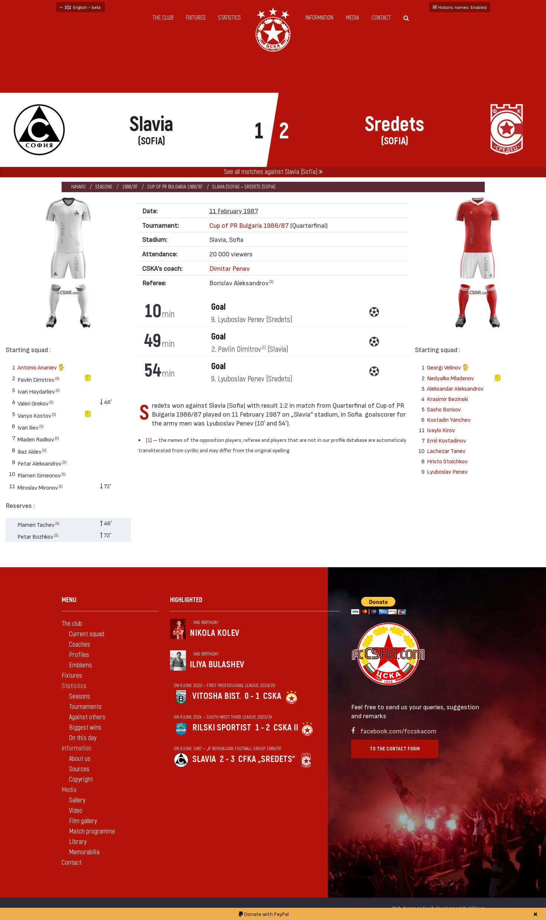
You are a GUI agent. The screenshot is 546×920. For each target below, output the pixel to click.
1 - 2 (262, 727)
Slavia (204, 759)
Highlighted (186, 600)
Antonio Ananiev (41, 368)
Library (77, 842)
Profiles (79, 655)
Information (319, 18)
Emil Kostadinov (446, 440)
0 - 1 (252, 696)
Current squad (86, 634)
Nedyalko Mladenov (450, 377)
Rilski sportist (221, 727)
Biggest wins (85, 727)
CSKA (272, 696)
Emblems (80, 665)
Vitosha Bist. (216, 696)
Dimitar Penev (229, 268)
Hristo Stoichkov (447, 460)
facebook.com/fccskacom (398, 730)
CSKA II (286, 727)
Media (352, 18)
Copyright (81, 779)
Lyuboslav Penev (447, 471)
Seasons (103, 187)
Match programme (92, 831)
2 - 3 (227, 759)
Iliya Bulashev (217, 664)
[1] (57, 378)
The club (163, 18)
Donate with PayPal (264, 914)
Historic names (460, 7)
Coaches (79, 644)
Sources (79, 769)
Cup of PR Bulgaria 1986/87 (175, 187)
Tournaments (85, 707)
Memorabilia (84, 852)
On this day (83, 738)
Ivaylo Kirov (441, 429)
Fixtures (196, 18)
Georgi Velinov (448, 368)
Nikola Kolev (214, 633)
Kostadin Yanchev (449, 419)
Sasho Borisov (444, 409)
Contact (381, 18)
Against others (87, 717)
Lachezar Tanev (446, 450)
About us (80, 759)
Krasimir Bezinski (447, 398)
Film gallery (83, 821)
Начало (78, 187)
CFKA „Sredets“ (266, 759)
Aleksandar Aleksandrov (455, 388)
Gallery (77, 800)
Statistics (229, 18)
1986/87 (130, 187)
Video (75, 810)
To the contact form (395, 749)
